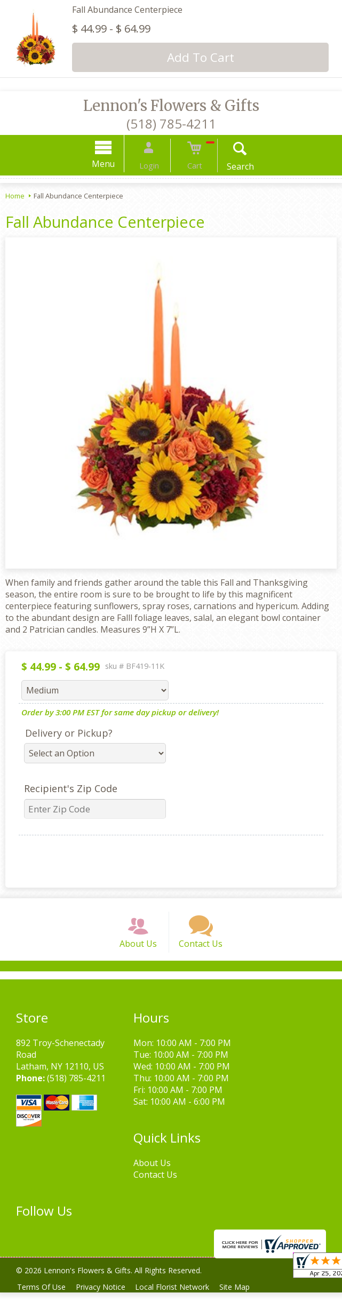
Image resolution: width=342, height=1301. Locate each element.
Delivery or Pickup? (69, 733)
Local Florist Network (179, 1295)
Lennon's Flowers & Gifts (171, 106)
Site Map (244, 1295)
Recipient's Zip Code (70, 788)
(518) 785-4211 (171, 123)
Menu (112, 164)
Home (15, 196)
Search (230, 166)
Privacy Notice (105, 1295)
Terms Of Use (43, 1295)
